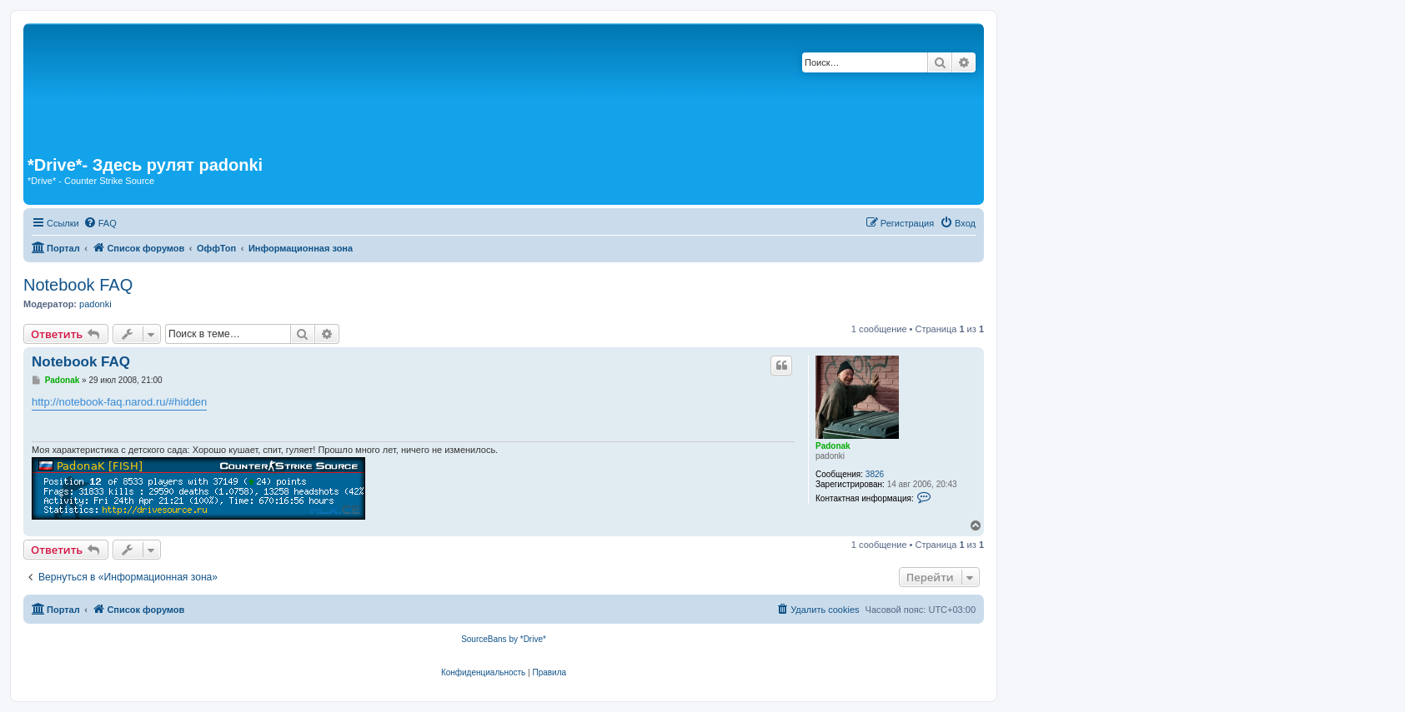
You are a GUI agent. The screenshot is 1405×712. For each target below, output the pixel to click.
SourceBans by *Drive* (503, 639)
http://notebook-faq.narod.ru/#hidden (119, 402)
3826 (875, 474)
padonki (95, 304)
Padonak (833, 446)
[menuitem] (100, 223)
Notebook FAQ (78, 285)
